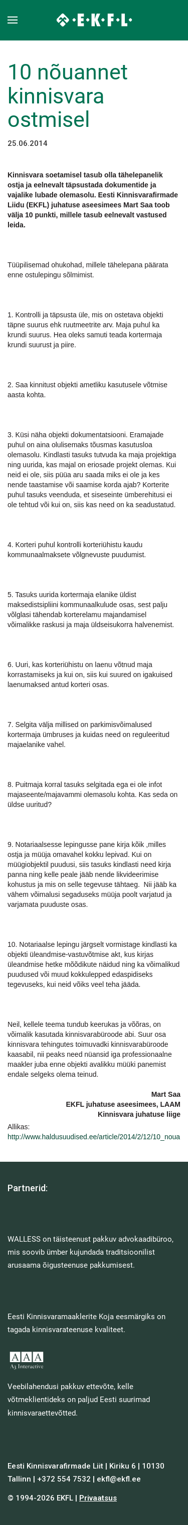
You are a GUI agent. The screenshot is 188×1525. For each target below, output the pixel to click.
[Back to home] (94, 20)
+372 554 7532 (64, 1479)
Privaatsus (98, 1498)
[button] (13, 20)
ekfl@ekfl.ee (119, 1479)
